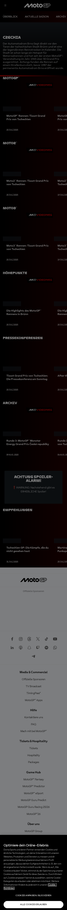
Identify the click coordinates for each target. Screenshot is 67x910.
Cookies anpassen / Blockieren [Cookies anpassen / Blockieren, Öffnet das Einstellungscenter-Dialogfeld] (33, 896)
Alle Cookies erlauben (33, 905)
